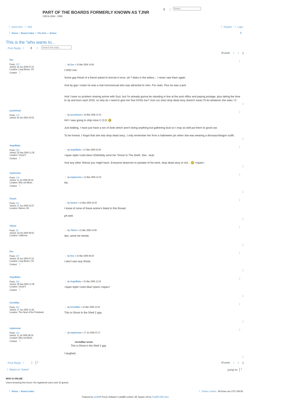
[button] (234, 53)
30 (17, 230)
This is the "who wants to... (30, 42)
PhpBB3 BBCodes (160, 397)
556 (18, 150)
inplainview (15, 173)
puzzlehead (15, 110)
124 (18, 177)
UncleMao (14, 303)
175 (18, 115)
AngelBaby (15, 145)
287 (18, 64)
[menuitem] (28, 26)
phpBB (96, 397)
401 (18, 307)
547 (18, 203)
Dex (11, 60)
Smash (13, 199)
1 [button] (238, 53)
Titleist (13, 226)
